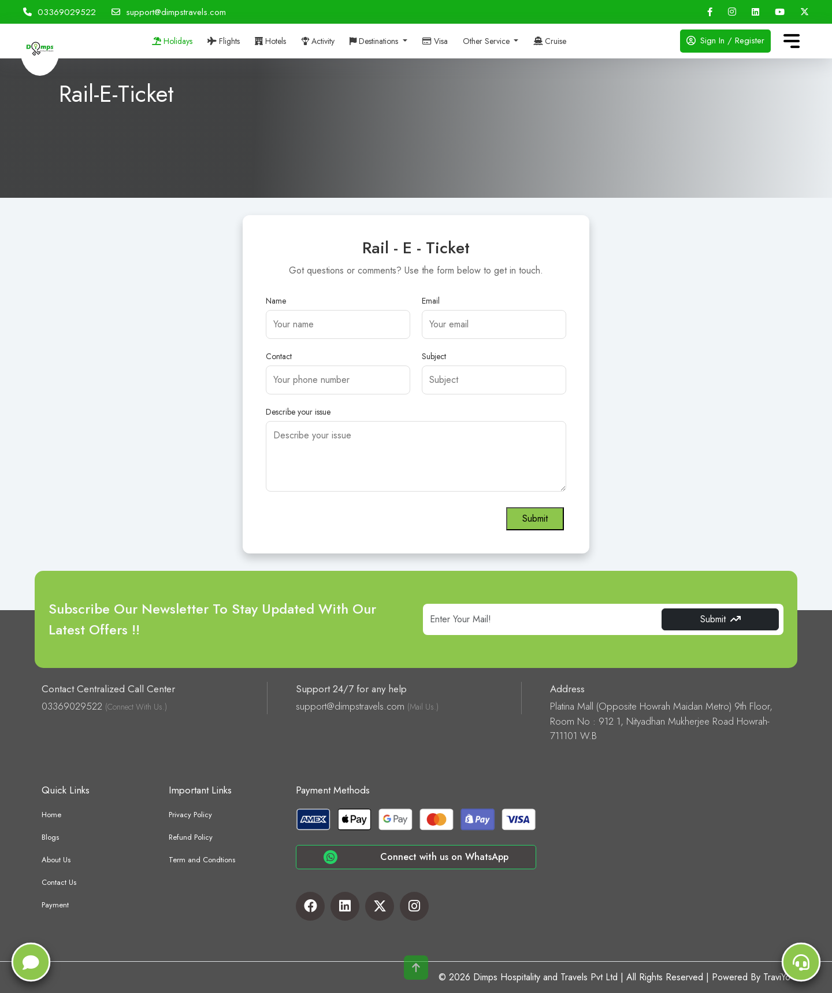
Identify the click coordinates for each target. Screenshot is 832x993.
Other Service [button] (487, 41)
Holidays (172, 41)
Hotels (270, 41)
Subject (434, 356)
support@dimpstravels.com (169, 12)
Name (276, 301)
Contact (279, 356)
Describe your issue (298, 412)
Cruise (549, 41)
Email (431, 301)
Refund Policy (191, 837)
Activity (318, 41)
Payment (55, 904)
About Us (56, 859)
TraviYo (776, 977)
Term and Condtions (202, 859)
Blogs (50, 837)
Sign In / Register (725, 40)
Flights (223, 41)
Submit (535, 518)
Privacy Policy (190, 814)
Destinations (375, 41)
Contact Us (59, 882)
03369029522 (59, 12)
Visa (435, 41)
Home (51, 814)
